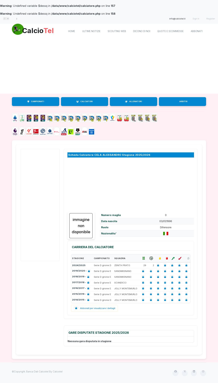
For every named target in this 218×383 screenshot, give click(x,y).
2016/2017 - (81, 288)
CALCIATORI (84, 101)
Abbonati (197, 31)
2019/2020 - (81, 271)
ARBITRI (183, 101)
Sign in (196, 18)
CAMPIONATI (35, 101)
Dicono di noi (141, 31)
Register (210, 18)
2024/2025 (78, 265)
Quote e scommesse (170, 31)
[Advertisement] (109, 66)
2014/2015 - (81, 300)
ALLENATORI (133, 101)
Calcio (40, 30)
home (71, 31)
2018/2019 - (81, 277)
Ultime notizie (91, 31)
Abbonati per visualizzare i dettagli (94, 308)
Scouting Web (117, 31)
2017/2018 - (81, 282)
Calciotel (58, 371)
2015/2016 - (81, 294)
